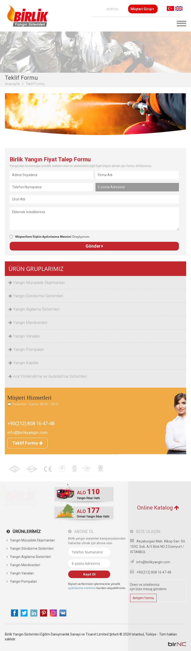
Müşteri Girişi (142, 9)
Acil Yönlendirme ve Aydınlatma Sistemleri (47, 376)
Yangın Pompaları (26, 349)
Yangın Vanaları (24, 336)
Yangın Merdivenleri (27, 322)
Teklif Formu (35, 84)
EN (179, 8)
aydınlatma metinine (82, 588)
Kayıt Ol (89, 574)
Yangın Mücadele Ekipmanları (36, 282)
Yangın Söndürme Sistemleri (35, 295)
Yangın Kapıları (23, 362)
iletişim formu (143, 598)
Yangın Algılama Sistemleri (33, 309)
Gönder (94, 246)
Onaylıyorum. (52, 237)
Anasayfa (12, 84)
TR (170, 8)
